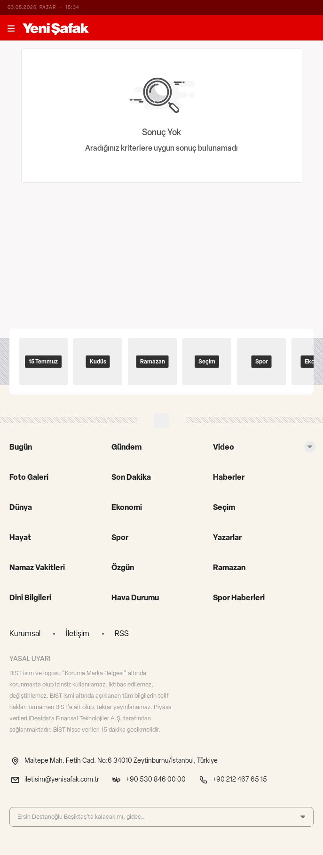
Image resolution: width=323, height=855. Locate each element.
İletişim (77, 633)
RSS (122, 633)
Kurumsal (24, 633)
